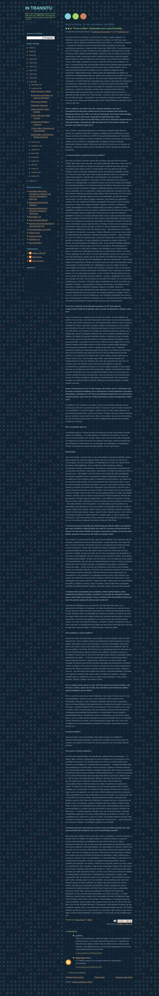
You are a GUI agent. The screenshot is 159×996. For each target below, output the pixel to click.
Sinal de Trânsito (35, 236)
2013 (31, 66)
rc (76, 936)
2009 (31, 82)
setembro (35, 146)
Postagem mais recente (75, 977)
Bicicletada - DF (35, 217)
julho (33, 153)
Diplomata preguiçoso (39, 105)
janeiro (34, 176)
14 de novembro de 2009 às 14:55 (89, 967)
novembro (35, 88)
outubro (34, 142)
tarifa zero (128, 924)
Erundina (120, 924)
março (34, 168)
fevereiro (35, 172)
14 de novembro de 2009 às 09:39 (89, 953)
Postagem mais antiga (123, 977)
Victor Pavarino (38, 261)
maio (33, 161)
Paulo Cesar (81, 958)
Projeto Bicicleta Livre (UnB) (39, 229)
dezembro (35, 85)
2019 (31, 48)
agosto (34, 150)
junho (33, 157)
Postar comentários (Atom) (82, 982)
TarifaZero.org (123, 32)
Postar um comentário (77, 972)
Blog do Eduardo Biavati (38, 220)
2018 (31, 51)
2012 (31, 70)
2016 (31, 55)
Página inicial (99, 977)
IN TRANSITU (38, 8)
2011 (31, 74)
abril (33, 165)
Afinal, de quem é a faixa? (41, 91)
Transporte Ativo (35, 243)
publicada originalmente (101, 32)
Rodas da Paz (34, 233)
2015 (31, 59)
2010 (31, 78)
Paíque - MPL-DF (38, 253)
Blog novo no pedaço (39, 102)
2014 (31, 63)
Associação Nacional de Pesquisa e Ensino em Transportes (38, 210)
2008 (31, 181)
